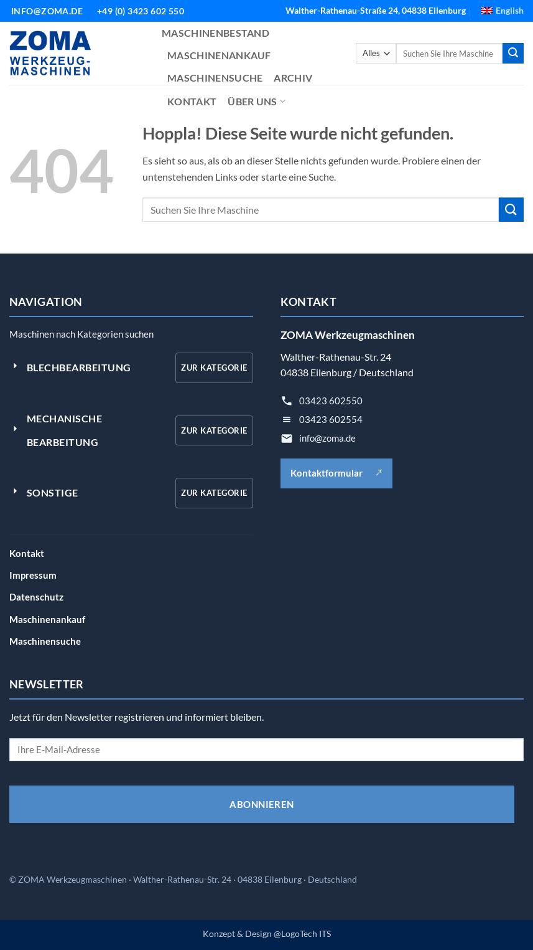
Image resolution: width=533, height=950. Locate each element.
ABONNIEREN (261, 804)
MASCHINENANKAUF (219, 55)
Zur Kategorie (214, 368)
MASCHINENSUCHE (214, 77)
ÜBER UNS (256, 101)
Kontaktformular (336, 472)
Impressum (33, 575)
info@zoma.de (327, 438)
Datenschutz (36, 596)
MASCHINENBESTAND (215, 33)
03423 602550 (331, 400)
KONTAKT (191, 101)
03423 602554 (331, 419)
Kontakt (26, 553)
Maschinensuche (45, 641)
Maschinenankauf (47, 619)
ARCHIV (293, 77)
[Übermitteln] (513, 53)
